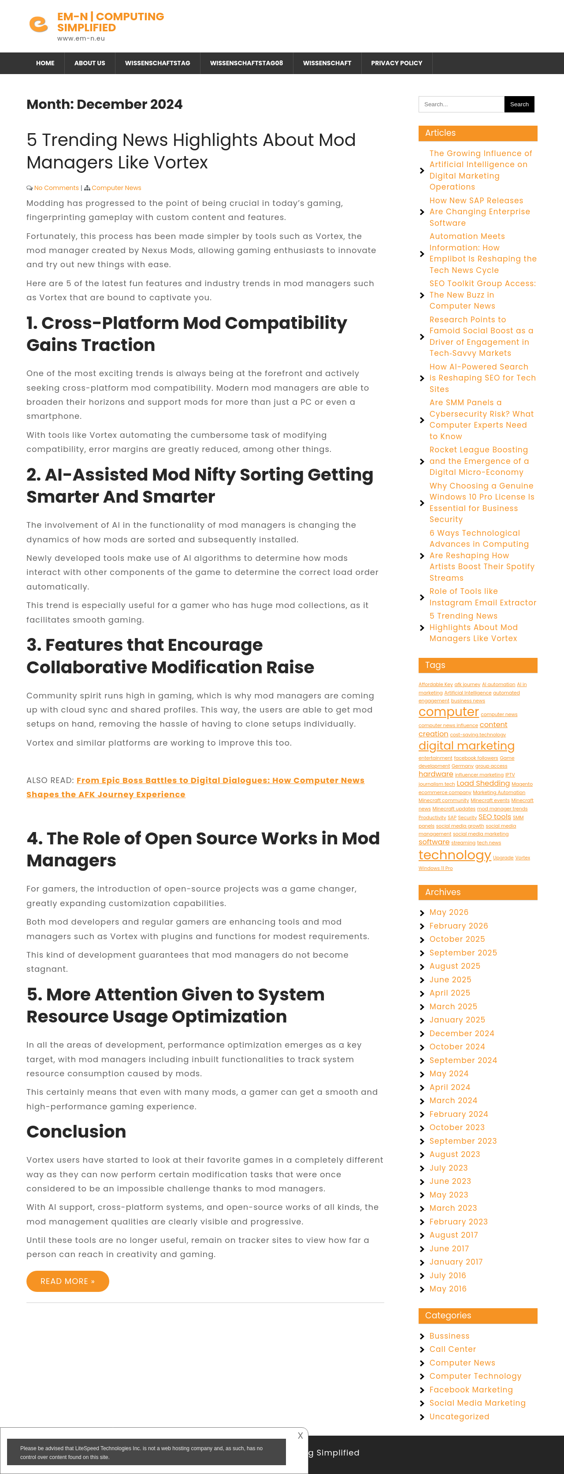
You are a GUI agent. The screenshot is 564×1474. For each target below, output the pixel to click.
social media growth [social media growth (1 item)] (460, 826)
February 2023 (459, 1222)
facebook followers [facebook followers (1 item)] (476, 758)
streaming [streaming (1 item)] (463, 843)
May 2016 (448, 1289)
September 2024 (463, 1060)
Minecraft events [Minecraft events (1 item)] (490, 800)
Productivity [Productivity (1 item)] (432, 817)
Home (45, 63)
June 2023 (450, 1181)
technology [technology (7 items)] (455, 855)
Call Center (453, 1349)
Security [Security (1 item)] (467, 817)
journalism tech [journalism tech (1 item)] (437, 784)
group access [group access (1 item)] (491, 766)
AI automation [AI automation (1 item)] (499, 684)
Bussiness (450, 1336)
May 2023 (449, 1195)
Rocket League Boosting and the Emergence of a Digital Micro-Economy (479, 461)
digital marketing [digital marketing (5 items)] (467, 746)
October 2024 (458, 1046)
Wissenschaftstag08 (246, 63)
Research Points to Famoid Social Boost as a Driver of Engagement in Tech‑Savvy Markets (482, 336)
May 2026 (449, 912)
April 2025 (450, 993)
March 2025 (454, 1006)
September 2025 (463, 953)
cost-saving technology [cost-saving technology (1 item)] (478, 734)
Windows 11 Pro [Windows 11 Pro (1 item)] (436, 868)
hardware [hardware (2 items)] (436, 774)
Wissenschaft (327, 63)
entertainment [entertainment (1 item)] (436, 758)
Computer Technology (476, 1376)
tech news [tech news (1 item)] (489, 843)
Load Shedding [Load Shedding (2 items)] (483, 783)
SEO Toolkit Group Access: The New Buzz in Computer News (483, 294)
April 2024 (450, 1087)
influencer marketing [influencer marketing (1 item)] (479, 775)
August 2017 (454, 1235)
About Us (89, 63)
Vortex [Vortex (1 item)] (522, 858)
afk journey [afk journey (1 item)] (467, 684)
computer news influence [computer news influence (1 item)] (448, 725)
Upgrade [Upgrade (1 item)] (503, 858)
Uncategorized (460, 1416)
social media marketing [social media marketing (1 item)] (480, 834)
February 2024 (459, 1114)
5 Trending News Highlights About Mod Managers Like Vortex (191, 151)
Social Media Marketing (478, 1403)
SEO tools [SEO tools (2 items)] (495, 817)
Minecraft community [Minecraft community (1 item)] (444, 800)
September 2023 (463, 1141)
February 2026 (459, 926)
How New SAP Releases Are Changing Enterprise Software (480, 211)
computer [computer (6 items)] (449, 711)
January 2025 (458, 1020)
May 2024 (449, 1073)
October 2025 (458, 939)
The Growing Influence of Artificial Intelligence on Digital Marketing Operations (481, 170)
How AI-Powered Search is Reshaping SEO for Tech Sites (483, 378)
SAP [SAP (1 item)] (452, 817)
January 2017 (456, 1262)
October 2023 (457, 1127)
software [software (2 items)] (434, 842)
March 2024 (454, 1100)
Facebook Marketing (471, 1389)
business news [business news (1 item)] (468, 701)
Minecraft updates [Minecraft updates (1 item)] (453, 809)
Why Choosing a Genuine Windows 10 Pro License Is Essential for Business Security (482, 503)
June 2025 (451, 979)
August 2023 (455, 1154)
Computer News (116, 187)
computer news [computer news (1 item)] (499, 714)
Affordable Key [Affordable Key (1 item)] (436, 684)
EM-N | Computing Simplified (110, 22)
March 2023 (453, 1208)
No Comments (56, 187)
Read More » (68, 1281)
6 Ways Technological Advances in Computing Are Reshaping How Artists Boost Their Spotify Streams (482, 555)
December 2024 (462, 1033)
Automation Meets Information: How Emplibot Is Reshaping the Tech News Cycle (483, 253)
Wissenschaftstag (157, 63)
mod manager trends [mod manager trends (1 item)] (502, 809)
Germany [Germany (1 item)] (463, 766)
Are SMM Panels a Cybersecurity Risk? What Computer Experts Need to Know (482, 419)
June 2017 (449, 1248)
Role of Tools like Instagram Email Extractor (483, 597)
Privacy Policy (397, 63)
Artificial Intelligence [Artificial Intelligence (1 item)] (468, 693)
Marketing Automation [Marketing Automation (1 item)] (499, 792)
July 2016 (448, 1275)
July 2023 (449, 1168)
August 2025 (455, 966)
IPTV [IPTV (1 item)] (510, 775)
